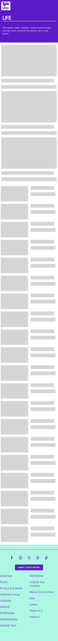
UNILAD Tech (8, 625)
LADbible (5, 600)
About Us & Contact (42, 592)
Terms (4, 582)
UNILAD (5, 607)
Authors (35, 617)
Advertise (6, 576)
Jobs (32, 598)
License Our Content (37, 584)
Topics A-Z (36, 610)
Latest (33, 604)
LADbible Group (10, 594)
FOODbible (36, 576)
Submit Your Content (29, 567)
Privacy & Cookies (11, 588)
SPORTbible (7, 613)
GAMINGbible (8, 619)
